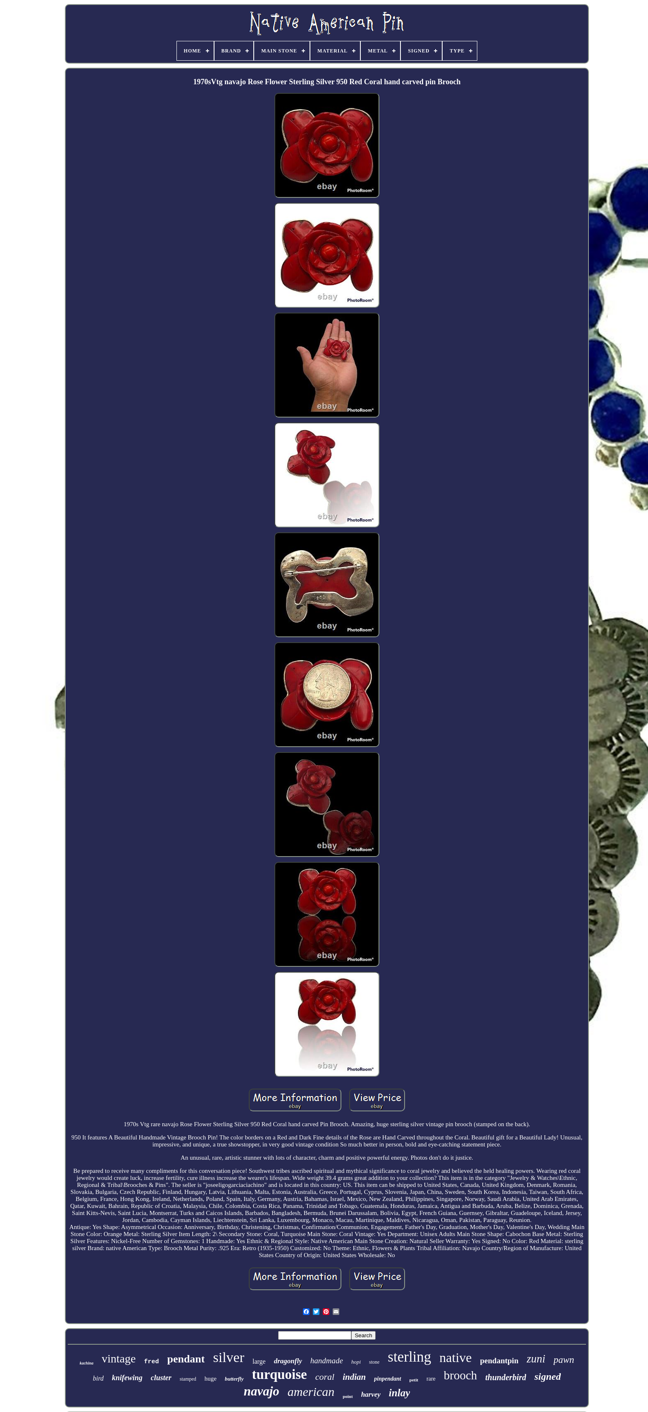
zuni (535, 1359)
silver (228, 1357)
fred (151, 1361)
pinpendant (387, 1379)
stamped (188, 1379)
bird (98, 1378)
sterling (409, 1357)
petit (414, 1379)
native (455, 1357)
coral (324, 1377)
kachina (86, 1363)
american (311, 1391)
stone (374, 1362)
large (259, 1361)
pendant (186, 1359)
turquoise (279, 1374)
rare (431, 1379)
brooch (460, 1375)
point (348, 1396)
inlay (399, 1392)
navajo (261, 1391)
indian (354, 1377)
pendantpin (499, 1360)
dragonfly (288, 1361)
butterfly (234, 1379)
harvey (371, 1394)
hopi (356, 1362)
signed (547, 1376)
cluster (161, 1378)
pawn (563, 1360)
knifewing (127, 1378)
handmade (326, 1360)
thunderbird (505, 1377)
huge (211, 1378)
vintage (119, 1358)
